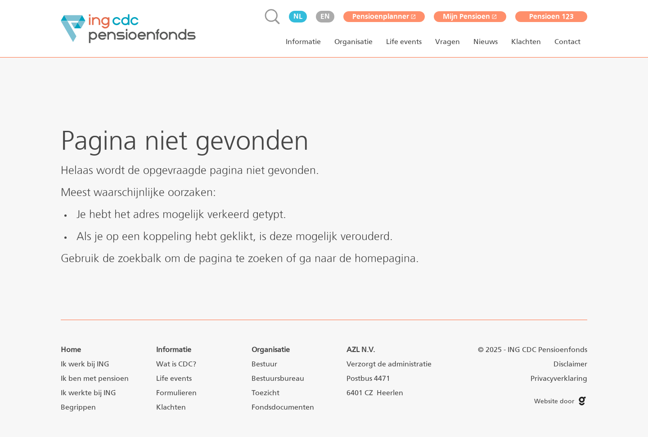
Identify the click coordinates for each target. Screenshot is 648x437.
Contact (567, 41)
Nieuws (485, 41)
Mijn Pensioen (470, 16)
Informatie (303, 41)
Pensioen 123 (551, 16)
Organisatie (353, 41)
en (325, 16)
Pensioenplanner (384, 16)
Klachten (526, 41)
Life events (404, 41)
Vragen (447, 41)
